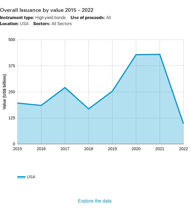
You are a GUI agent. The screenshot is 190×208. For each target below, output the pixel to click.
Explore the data (95, 200)
